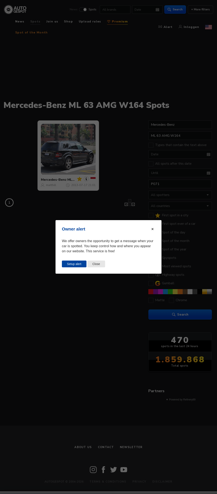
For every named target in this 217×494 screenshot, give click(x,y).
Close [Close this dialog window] (96, 264)
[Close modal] (152, 229)
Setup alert (74, 264)
